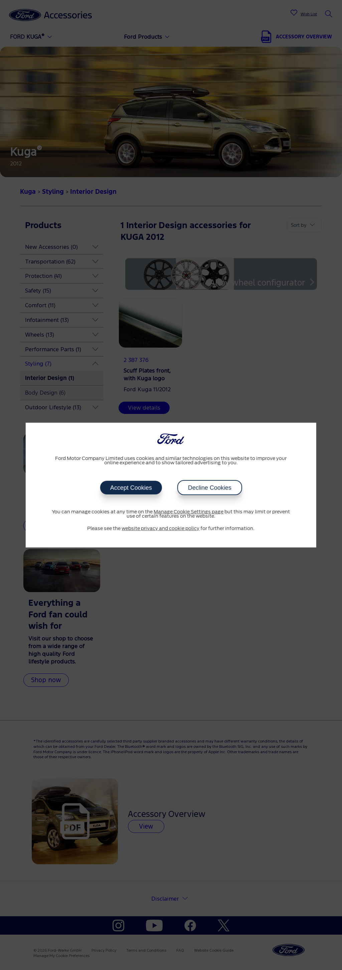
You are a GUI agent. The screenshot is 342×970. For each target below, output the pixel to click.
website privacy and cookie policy (160, 528)
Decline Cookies (209, 487)
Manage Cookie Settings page (188, 512)
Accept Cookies (131, 487)
